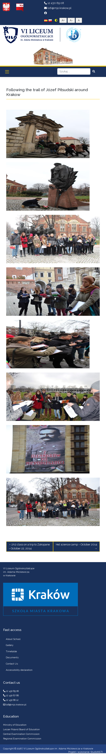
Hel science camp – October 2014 (76, 544)
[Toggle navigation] (7, 72)
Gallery (9, 645)
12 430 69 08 (54, 3)
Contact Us (12, 663)
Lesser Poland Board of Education (21, 729)
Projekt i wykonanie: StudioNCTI (85, 752)
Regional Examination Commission (22, 738)
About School (13, 639)
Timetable (11, 651)
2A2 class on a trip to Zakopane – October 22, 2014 (29, 546)
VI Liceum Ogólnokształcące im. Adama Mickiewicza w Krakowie (58, 748)
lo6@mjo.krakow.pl (57, 8)
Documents (12, 657)
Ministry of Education (14, 724)
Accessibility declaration (19, 669)
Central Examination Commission (21, 734)
